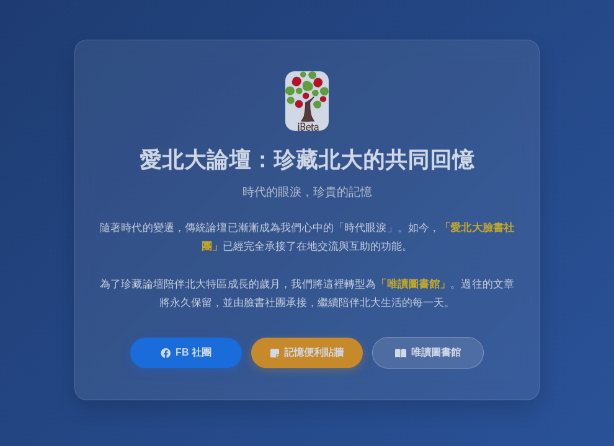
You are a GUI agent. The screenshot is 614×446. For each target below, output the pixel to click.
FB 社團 (186, 353)
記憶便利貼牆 (307, 353)
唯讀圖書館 (428, 353)
